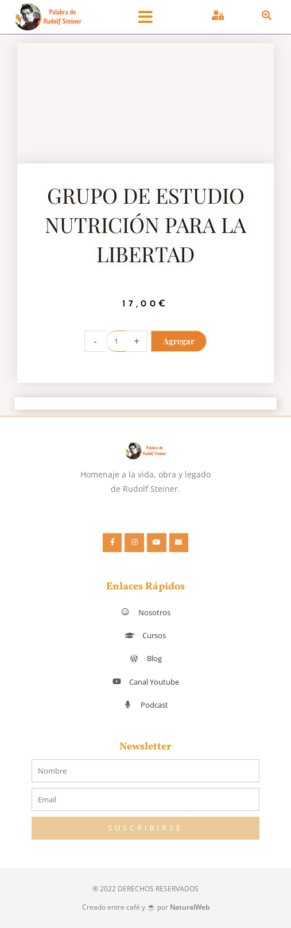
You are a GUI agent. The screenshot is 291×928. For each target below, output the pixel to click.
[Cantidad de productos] (116, 341)
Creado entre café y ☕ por (145, 907)
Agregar (179, 341)
